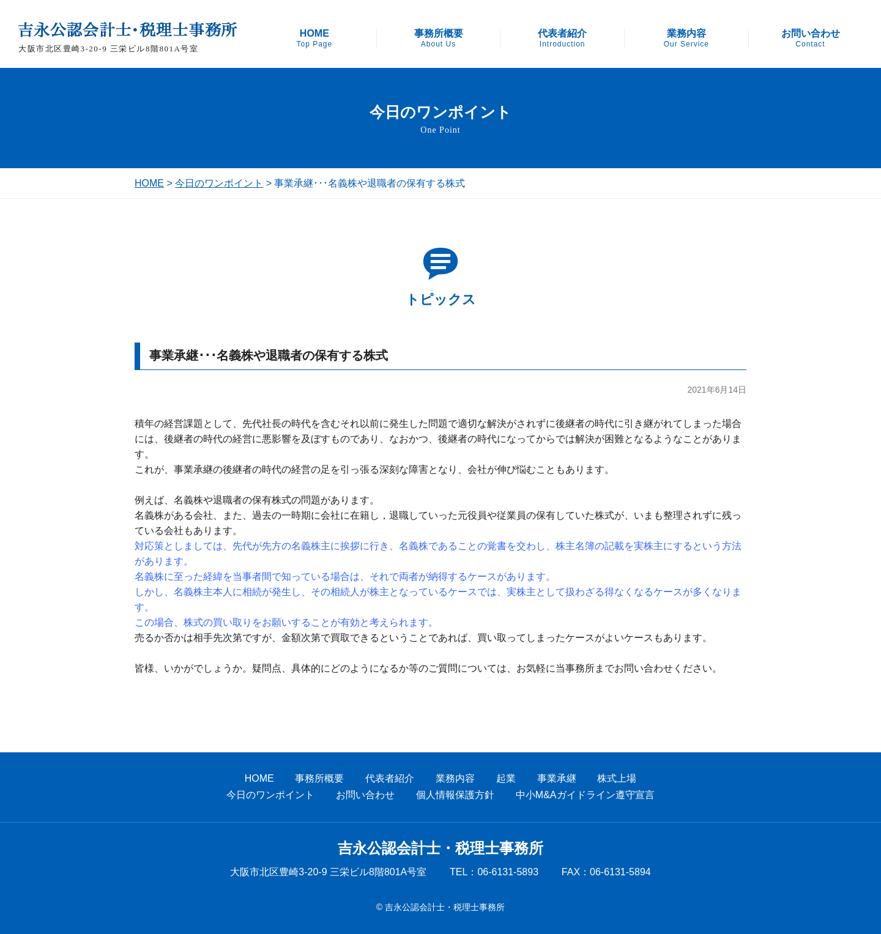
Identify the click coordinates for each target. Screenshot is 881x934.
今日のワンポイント (219, 183)
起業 (506, 778)
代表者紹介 (562, 38)
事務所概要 (438, 38)
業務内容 (686, 38)
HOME (314, 38)
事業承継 (556, 778)
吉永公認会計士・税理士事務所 (440, 848)
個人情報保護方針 (455, 795)
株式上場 (616, 778)
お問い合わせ (810, 38)
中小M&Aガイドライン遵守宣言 (585, 795)
